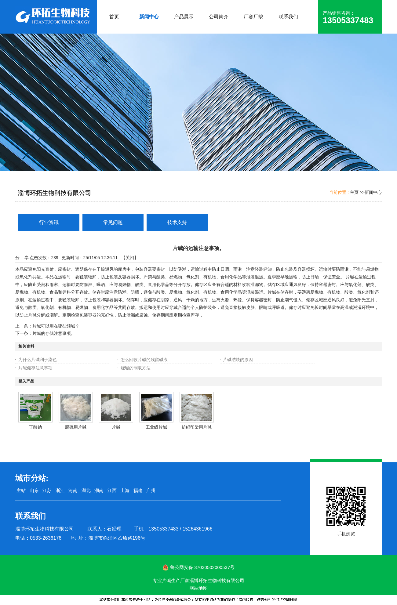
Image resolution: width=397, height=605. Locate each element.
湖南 (99, 490)
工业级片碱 (156, 427)
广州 (150, 490)
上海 (124, 490)
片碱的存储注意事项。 (53, 333)
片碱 (116, 427)
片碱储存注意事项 (35, 367)
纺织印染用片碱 (197, 427)
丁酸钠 (35, 427)
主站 (20, 490)
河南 (73, 490)
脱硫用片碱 (75, 427)
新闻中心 (373, 192)
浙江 (60, 490)
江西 (112, 490)
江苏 (47, 490)
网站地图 (198, 588)
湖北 (86, 490)
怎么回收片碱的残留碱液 (144, 359)
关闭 (130, 257)
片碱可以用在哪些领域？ (55, 326)
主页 (354, 192)
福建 (138, 490)
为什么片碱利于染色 (37, 359)
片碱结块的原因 (238, 359)
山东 (34, 490)
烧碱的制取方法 (136, 367)
